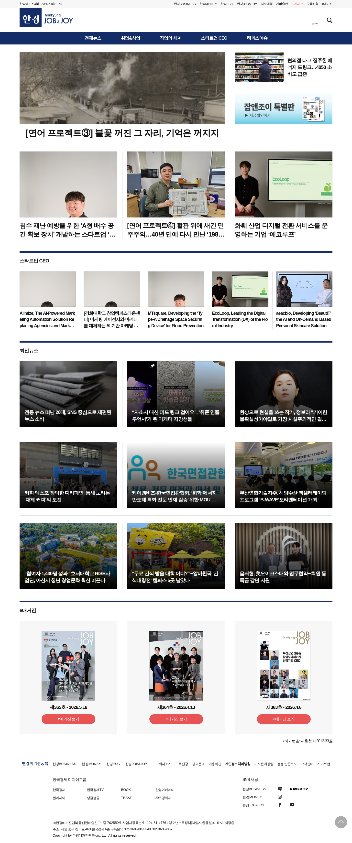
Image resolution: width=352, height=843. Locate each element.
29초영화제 (163, 798)
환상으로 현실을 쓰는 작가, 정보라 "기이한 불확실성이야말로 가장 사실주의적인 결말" (283, 419)
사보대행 (267, 4)
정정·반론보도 (287, 764)
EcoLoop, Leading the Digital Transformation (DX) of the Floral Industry (240, 319)
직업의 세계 (170, 38)
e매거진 (327, 4)
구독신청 (313, 4)
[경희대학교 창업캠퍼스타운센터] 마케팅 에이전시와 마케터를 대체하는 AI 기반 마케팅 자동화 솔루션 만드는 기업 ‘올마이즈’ (112, 325)
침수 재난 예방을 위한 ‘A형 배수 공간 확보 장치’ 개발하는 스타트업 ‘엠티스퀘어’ (67, 234)
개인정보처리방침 (238, 764)
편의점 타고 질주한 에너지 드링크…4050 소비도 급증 (309, 67)
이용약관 (215, 764)
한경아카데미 (164, 790)
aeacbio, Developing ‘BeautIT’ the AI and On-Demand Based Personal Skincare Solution (303, 319)
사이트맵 (323, 764)
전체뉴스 (93, 38)
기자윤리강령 (263, 764)
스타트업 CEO (214, 38)
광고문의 (198, 764)
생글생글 (93, 798)
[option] (283, 109)
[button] (315, 19)
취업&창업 (130, 38)
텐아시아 (59, 798)
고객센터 (307, 764)
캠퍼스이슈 (257, 38)
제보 (297, 4)
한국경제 (59, 790)
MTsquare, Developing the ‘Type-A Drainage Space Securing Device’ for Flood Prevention (176, 319)
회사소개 (165, 764)
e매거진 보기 (68, 719)
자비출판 (282, 4)
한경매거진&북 (29, 4)
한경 (185, 4)
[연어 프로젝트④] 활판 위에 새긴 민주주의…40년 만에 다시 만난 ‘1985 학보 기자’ (175, 234)
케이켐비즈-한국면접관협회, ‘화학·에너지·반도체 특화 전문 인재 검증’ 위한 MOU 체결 (175, 499)
